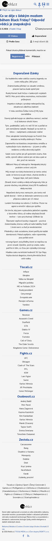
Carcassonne (26, 444)
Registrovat (17, 56)
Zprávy (19, 484)
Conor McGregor (26, 391)
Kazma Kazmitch (26, 412)
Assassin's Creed (26, 318)
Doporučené (39, 36)
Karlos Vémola (26, 383)
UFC (26, 358)
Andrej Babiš (26, 401)
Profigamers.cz (18, 488)
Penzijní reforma (26, 301)
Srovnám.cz (18, 497)
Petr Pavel (26, 405)
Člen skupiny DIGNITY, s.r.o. (39, 532)
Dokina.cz (18, 494)
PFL (26, 369)
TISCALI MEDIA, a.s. (21, 532)
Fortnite (26, 337)
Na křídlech (26, 470)
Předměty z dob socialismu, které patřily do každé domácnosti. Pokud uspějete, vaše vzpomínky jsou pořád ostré (26, 234)
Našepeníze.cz (40, 494)
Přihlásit (36, 56)
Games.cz (26, 310)
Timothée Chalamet (26, 434)
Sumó (26, 380)
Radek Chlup (15, 28)
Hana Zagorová (26, 408)
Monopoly (26, 455)
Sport (26, 484)
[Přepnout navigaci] (39, 4)
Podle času (12, 41)
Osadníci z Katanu (26, 451)
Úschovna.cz (24, 491)
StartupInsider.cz (32, 497)
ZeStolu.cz (32, 488)
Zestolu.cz (26, 440)
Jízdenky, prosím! (26, 477)
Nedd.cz (35, 491)
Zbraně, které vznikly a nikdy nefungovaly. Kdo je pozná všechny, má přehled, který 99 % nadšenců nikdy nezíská (26, 185)
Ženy (32, 484)
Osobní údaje (29, 526)
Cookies (20, 526)
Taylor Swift (26, 427)
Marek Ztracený (26, 423)
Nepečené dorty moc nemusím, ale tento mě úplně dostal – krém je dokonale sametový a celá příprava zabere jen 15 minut (26, 195)
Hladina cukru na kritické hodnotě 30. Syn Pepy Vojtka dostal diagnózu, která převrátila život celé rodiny (26, 255)
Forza (26, 333)
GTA (26, 326)
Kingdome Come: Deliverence (26, 347)
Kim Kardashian (26, 416)
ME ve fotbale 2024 (26, 286)
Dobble (26, 459)
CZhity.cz (28, 494)
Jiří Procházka (26, 387)
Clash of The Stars (26, 365)
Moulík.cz (44, 491)
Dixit (26, 462)
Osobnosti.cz (26, 396)
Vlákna (13, 36)
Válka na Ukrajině (26, 279)
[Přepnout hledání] (35, 4)
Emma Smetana (26, 430)
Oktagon (26, 361)
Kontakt (44, 526)
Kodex (37, 526)
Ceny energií (26, 293)
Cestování (40, 484)
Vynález (26, 304)
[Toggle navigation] (48, 4)
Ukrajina (26, 275)
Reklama (5, 526)
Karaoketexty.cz (10, 491)
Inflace (26, 271)
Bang (26, 448)
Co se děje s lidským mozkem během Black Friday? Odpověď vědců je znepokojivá (22, 19)
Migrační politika (26, 282)
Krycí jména (26, 466)
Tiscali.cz (26, 267)
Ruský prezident (26, 290)
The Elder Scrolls (26, 344)
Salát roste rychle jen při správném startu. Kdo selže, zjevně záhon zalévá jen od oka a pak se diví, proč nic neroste (26, 157)
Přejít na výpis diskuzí (11, 10)
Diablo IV (26, 329)
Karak (26, 473)
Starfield (26, 322)
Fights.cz (26, 353)
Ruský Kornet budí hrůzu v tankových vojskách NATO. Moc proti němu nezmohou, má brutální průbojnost (26, 96)
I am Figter (26, 376)
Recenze (26, 315)
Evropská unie (26, 297)
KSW (26, 372)
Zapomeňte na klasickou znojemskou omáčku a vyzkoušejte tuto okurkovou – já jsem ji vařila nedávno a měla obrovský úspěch (26, 146)
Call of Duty (26, 340)
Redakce (13, 526)
